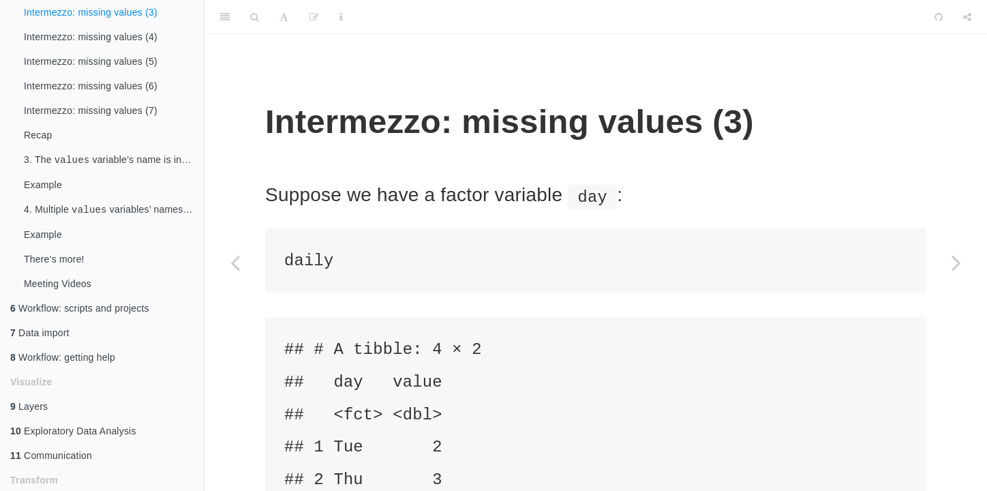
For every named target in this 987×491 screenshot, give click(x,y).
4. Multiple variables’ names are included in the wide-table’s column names (114, 211)
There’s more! (54, 261)
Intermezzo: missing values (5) (90, 61)
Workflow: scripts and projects (79, 311)
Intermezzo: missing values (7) (90, 110)
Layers (29, 409)
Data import (40, 335)
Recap (38, 135)
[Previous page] (235, 262)
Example (43, 186)
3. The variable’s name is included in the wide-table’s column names (114, 160)
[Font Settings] (284, 17)
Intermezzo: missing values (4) (90, 36)
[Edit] (314, 17)
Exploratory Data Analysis (73, 433)
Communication (51, 458)
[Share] (967, 17)
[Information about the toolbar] (341, 17)
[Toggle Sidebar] (225, 17)
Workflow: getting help (62, 360)
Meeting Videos (57, 286)
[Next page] (956, 262)
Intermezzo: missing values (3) (90, 12)
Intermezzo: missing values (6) (90, 85)
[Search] (254, 17)
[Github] (938, 17)
